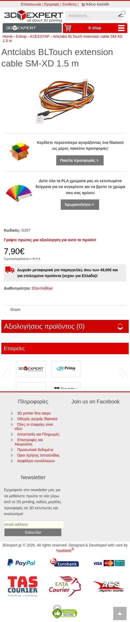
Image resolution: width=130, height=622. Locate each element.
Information (32, 28)
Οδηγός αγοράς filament (37, 419)
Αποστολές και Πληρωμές (38, 434)
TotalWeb (65, 551)
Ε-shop (107, 28)
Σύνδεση (69, 4)
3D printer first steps (34, 413)
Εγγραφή (51, 4)
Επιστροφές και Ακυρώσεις (29, 442)
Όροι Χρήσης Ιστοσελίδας (38, 455)
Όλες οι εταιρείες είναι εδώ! (34, 426)
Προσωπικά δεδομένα (35, 450)
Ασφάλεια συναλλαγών (36, 461)
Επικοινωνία (31, 4)
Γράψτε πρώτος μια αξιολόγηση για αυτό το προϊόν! (50, 240)
